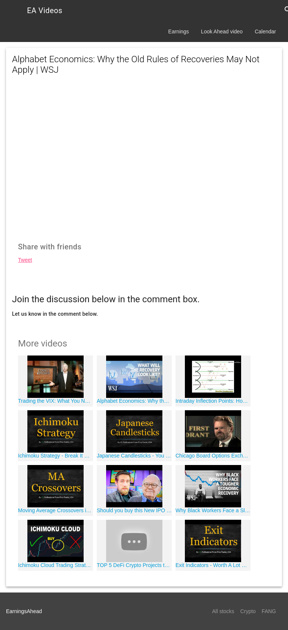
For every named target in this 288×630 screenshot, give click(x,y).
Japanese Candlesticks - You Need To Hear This (134, 456)
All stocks (223, 611)
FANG (269, 611)
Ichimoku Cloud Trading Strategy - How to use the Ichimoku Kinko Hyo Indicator (55, 565)
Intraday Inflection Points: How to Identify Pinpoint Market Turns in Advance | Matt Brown (213, 401)
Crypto (248, 611)
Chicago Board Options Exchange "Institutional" (213, 456)
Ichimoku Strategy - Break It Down (55, 456)
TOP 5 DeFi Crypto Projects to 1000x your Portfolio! (134, 565)
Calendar (265, 31)
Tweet (25, 260)
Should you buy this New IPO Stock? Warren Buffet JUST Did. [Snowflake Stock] (134, 510)
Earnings (178, 31)
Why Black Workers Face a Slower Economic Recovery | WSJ (213, 510)
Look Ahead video (222, 31)
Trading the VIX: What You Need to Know (55, 401)
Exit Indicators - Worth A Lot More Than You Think (213, 565)
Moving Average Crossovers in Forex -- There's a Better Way (55, 510)
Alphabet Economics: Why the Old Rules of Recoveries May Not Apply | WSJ (134, 401)
